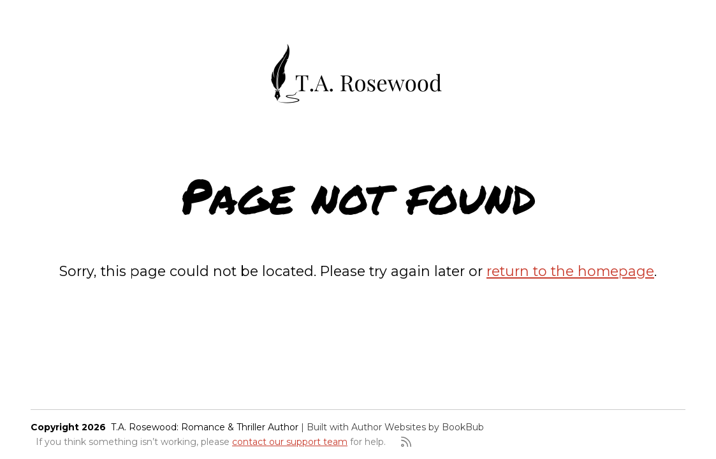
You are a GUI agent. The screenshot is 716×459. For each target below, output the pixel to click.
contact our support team (289, 442)
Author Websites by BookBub (417, 427)
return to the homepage (570, 271)
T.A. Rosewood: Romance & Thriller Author (204, 427)
